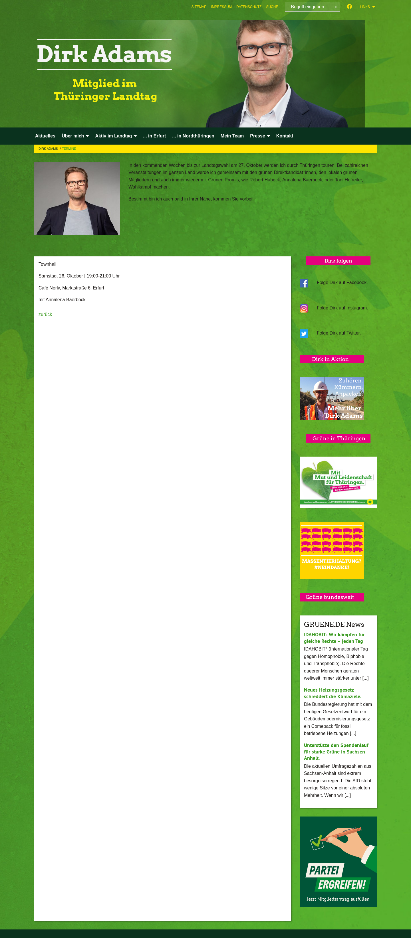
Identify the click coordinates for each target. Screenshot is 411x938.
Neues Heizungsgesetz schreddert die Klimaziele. (332, 693)
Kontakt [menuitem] (284, 135)
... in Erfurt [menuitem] (154, 135)
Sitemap (199, 7)
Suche (272, 7)
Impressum (221, 7)
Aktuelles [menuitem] (45, 135)
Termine (69, 148)
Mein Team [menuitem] (232, 135)
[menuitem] (199, 7)
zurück (45, 314)
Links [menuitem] (365, 7)
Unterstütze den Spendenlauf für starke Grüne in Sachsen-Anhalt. (336, 751)
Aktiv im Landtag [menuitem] (113, 135)
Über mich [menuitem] (73, 135)
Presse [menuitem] (257, 135)
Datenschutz (248, 7)
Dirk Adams (49, 148)
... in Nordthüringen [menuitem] (193, 135)
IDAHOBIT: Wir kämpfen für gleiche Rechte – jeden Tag (334, 637)
